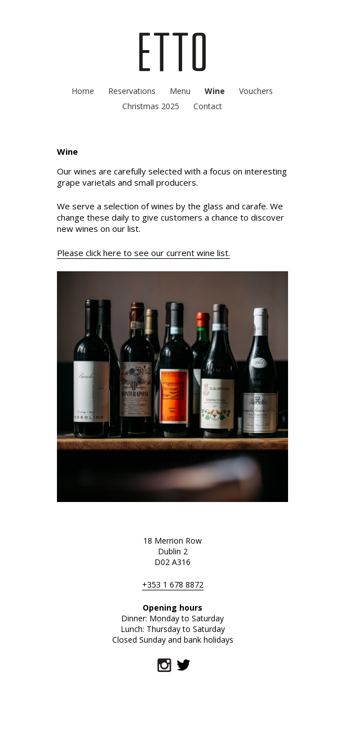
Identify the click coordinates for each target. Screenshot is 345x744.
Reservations (132, 91)
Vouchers (256, 91)
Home (83, 91)
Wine (215, 91)
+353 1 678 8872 (173, 584)
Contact (207, 106)
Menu (180, 91)
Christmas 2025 (150, 106)
